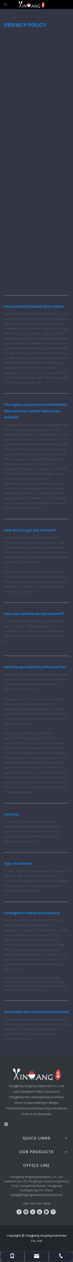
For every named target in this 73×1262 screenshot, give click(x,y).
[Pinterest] (53, 1211)
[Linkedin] (25, 1211)
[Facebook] (19, 1211)
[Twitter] (32, 1211)
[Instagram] (46, 1211)
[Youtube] (39, 1211)
